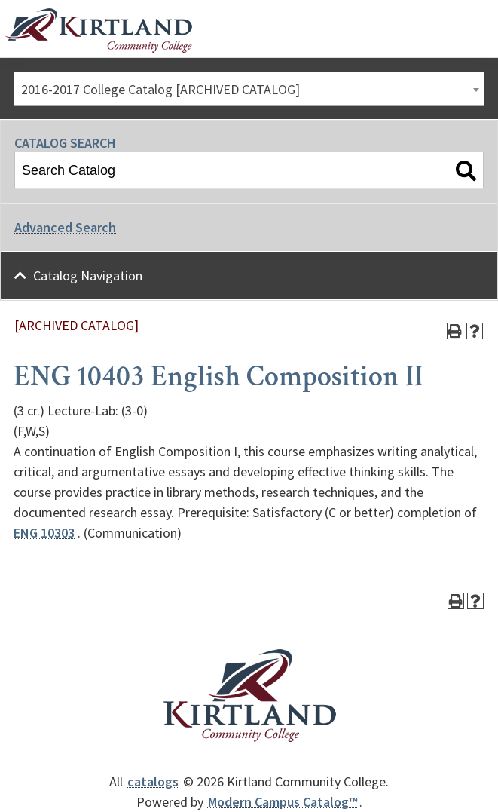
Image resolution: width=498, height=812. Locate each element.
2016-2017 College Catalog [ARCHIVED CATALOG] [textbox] (160, 89)
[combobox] (249, 89)
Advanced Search (65, 227)
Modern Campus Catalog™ (283, 801)
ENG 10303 (44, 532)
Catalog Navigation (87, 275)
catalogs (153, 781)
